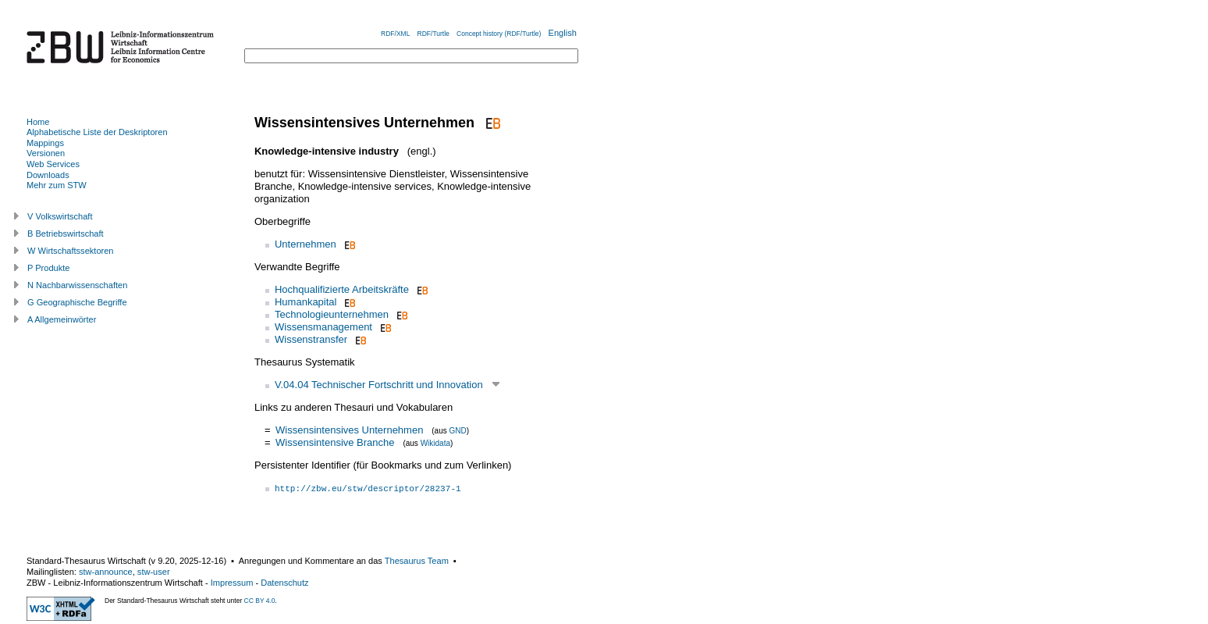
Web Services (53, 164)
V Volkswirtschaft (60, 216)
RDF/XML (395, 33)
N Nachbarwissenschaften (77, 285)
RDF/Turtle (433, 33)
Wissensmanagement (323, 327)
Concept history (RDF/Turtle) (499, 33)
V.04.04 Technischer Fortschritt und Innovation (379, 384)
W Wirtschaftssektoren (70, 250)
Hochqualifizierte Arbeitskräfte (342, 289)
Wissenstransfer (311, 339)
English (563, 32)
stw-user (153, 571)
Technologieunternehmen (332, 314)
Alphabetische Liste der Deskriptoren (97, 132)
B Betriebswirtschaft (65, 233)
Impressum (232, 582)
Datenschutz (284, 582)
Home (38, 122)
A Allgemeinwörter (61, 319)
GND (457, 430)
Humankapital (306, 302)
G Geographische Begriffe (77, 302)
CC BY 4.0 (259, 600)
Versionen (46, 153)
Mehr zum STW (57, 185)
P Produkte (48, 268)
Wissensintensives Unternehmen (349, 430)
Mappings (45, 143)
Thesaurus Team (417, 560)
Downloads (48, 175)
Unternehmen (305, 244)
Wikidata (435, 443)
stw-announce (106, 571)
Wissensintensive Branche (334, 442)
